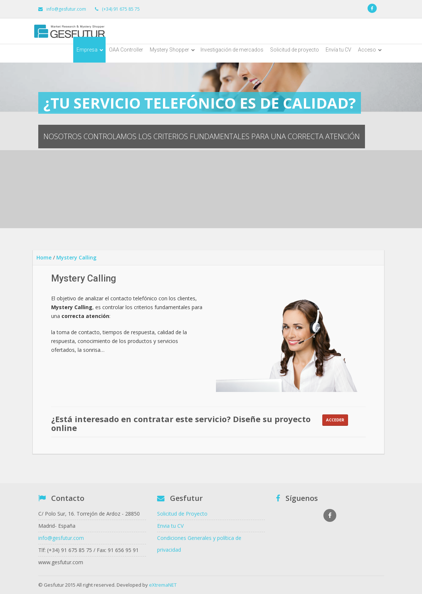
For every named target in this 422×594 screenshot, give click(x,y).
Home (44, 257)
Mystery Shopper (172, 50)
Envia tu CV (170, 525)
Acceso (370, 50)
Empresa (90, 50)
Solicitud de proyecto (294, 50)
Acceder (335, 419)
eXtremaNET (163, 584)
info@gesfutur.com (61, 537)
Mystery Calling (76, 257)
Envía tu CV (338, 50)
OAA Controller (126, 50)
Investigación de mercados (232, 50)
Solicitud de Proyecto (182, 513)
